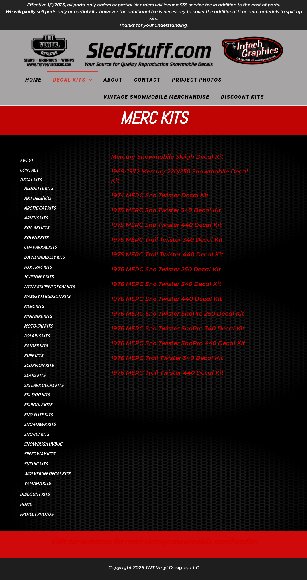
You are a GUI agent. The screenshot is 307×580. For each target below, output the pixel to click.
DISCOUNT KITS (242, 97)
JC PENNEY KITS (39, 277)
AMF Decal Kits (37, 198)
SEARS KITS (34, 375)
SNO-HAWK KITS (40, 424)
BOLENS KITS (36, 238)
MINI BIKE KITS (38, 316)
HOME (33, 80)
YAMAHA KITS (37, 483)
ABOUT (113, 80)
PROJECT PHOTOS (197, 80)
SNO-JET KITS (36, 434)
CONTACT (147, 80)
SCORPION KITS (39, 365)
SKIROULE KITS (38, 405)
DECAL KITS (69, 80)
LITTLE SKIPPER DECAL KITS (49, 287)
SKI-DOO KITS (37, 395)
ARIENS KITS (36, 218)
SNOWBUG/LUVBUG (43, 444)
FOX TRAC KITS (38, 267)
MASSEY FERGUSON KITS (47, 296)
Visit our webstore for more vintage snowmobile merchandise (153, 541)
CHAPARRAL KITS (40, 247)
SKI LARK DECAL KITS (43, 385)
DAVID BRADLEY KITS (44, 257)
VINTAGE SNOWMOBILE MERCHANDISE (156, 97)
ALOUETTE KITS (38, 188)
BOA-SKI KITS (36, 228)
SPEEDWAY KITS (39, 454)
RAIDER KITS (36, 346)
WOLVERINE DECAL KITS (47, 474)
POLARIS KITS (37, 336)
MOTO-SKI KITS (38, 326)
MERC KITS (34, 306)
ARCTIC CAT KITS (40, 208)
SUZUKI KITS (36, 464)
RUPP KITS (33, 356)
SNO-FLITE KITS (38, 415)
